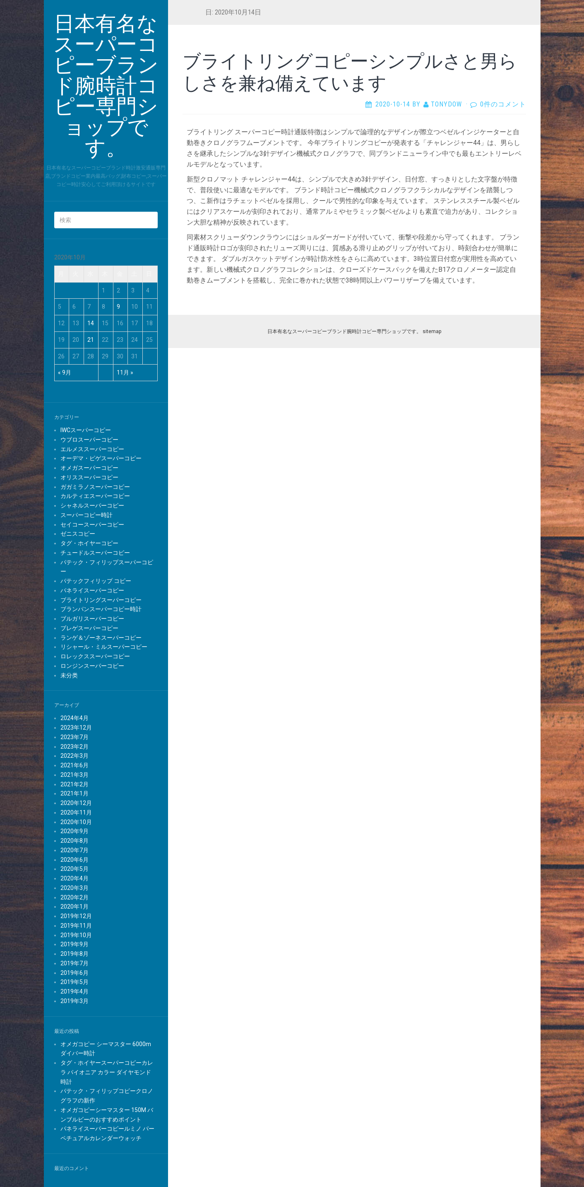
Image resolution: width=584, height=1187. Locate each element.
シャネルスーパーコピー (92, 505)
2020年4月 (74, 878)
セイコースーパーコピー (92, 524)
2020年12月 (76, 803)
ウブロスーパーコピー (89, 439)
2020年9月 (74, 831)
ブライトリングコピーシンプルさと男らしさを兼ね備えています (350, 71)
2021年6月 (74, 765)
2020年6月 (74, 859)
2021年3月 (74, 774)
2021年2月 (74, 784)
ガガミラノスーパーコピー (95, 487)
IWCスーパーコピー (85, 430)
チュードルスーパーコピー (95, 552)
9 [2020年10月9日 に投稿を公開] (118, 306)
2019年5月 (74, 982)
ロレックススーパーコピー (95, 656)
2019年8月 (74, 953)
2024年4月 (74, 718)
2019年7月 (74, 963)
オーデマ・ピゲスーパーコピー (101, 458)
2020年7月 (74, 850)
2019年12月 (76, 916)
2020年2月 (74, 897)
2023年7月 (74, 737)
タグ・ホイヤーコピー (89, 543)
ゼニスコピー (77, 533)
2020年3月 (74, 888)
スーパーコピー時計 (86, 515)
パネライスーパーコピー (92, 590)
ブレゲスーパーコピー (89, 628)
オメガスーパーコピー (89, 467)
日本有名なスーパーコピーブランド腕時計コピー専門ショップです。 (344, 331)
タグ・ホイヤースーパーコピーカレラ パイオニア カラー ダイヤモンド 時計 (106, 1072)
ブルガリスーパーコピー (92, 618)
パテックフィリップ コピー (95, 581)
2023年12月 (76, 727)
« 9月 (64, 372)
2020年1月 (74, 906)
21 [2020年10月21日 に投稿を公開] (90, 339)
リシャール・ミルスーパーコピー (103, 646)
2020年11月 (76, 812)
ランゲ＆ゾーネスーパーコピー (101, 637)
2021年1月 (74, 793)
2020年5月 (74, 868)
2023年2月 (74, 746)
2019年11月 (76, 925)
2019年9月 (74, 944)
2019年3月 (74, 1001)
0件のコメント (503, 104)
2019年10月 (76, 935)
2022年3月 (74, 755)
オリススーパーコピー (89, 477)
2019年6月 (74, 972)
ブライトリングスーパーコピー (101, 600)
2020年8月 (74, 840)
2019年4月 (74, 991)
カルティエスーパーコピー (95, 496)
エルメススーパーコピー (92, 449)
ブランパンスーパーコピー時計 (101, 609)
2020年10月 (76, 822)
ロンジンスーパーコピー (92, 665)
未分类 (69, 675)
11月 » (125, 372)
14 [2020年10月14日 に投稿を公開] (90, 323)
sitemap (432, 331)
